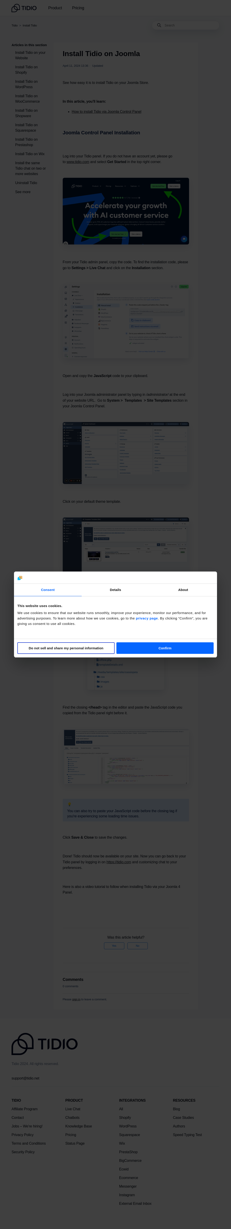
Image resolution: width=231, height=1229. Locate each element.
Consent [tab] (48, 590)
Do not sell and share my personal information (66, 648)
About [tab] (183, 590)
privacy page (147, 618)
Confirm (165, 648)
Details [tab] (115, 590)
